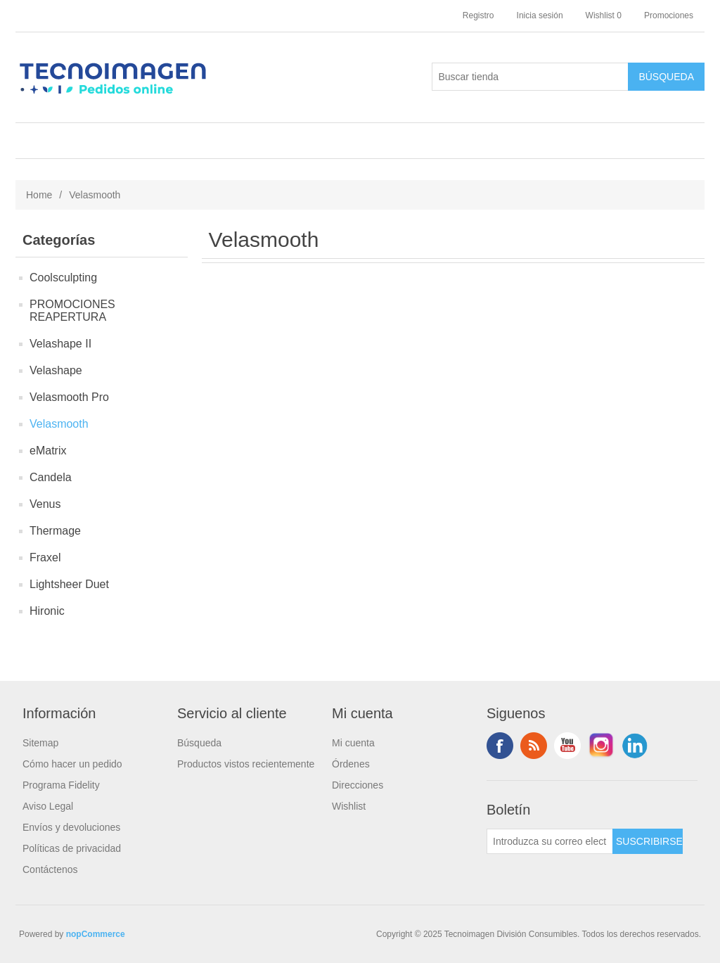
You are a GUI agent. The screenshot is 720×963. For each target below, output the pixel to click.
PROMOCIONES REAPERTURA (72, 310)
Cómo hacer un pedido (72, 764)
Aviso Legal (47, 806)
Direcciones (357, 785)
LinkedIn (635, 745)
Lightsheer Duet (69, 584)
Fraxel (45, 557)
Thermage (55, 531)
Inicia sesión (540, 15)
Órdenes (351, 764)
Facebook (500, 745)
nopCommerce (95, 934)
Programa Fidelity (61, 785)
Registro (478, 15)
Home (39, 194)
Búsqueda (199, 742)
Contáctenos (50, 869)
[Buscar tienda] (530, 77)
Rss (533, 745)
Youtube (567, 745)
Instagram (601, 745)
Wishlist (349, 806)
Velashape (56, 370)
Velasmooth (59, 424)
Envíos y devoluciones (71, 827)
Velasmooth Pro (69, 397)
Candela (51, 477)
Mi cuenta (353, 742)
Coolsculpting (63, 277)
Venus (45, 504)
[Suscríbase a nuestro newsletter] (550, 841)
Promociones (668, 15)
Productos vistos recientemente (245, 764)
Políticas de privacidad (71, 848)
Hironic (47, 611)
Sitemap (40, 742)
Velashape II (60, 344)
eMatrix (48, 451)
